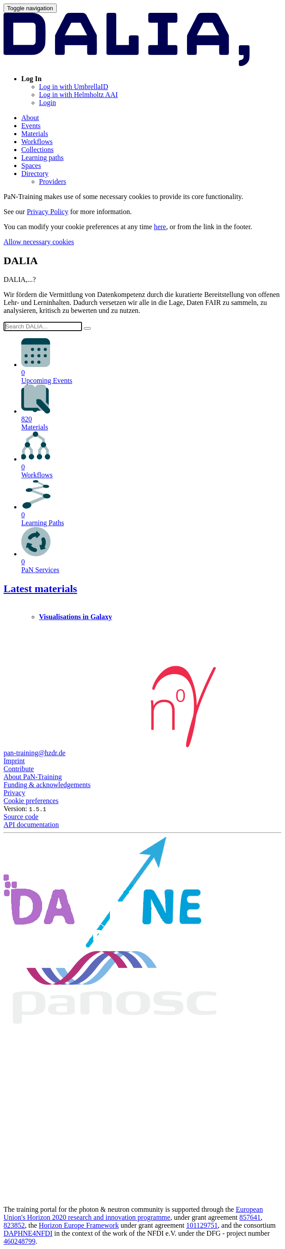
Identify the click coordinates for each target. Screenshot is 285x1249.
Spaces (31, 165)
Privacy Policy (47, 211)
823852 (14, 1225)
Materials (34, 133)
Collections (37, 149)
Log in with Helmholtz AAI (78, 94)
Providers (52, 181)
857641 (250, 1217)
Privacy (14, 792)
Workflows (37, 141)
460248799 (19, 1241)
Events (31, 125)
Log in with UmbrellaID (73, 86)
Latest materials (40, 588)
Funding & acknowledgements (47, 784)
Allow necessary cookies (39, 242)
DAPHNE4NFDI (28, 1233)
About (30, 117)
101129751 (202, 1225)
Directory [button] (34, 173)
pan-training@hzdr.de (35, 753)
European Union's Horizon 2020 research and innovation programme (133, 1213)
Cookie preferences (31, 800)
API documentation (31, 824)
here (160, 226)
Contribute (19, 769)
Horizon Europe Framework (79, 1225)
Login (47, 102)
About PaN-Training (33, 777)
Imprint (14, 761)
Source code (21, 816)
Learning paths (42, 157)
